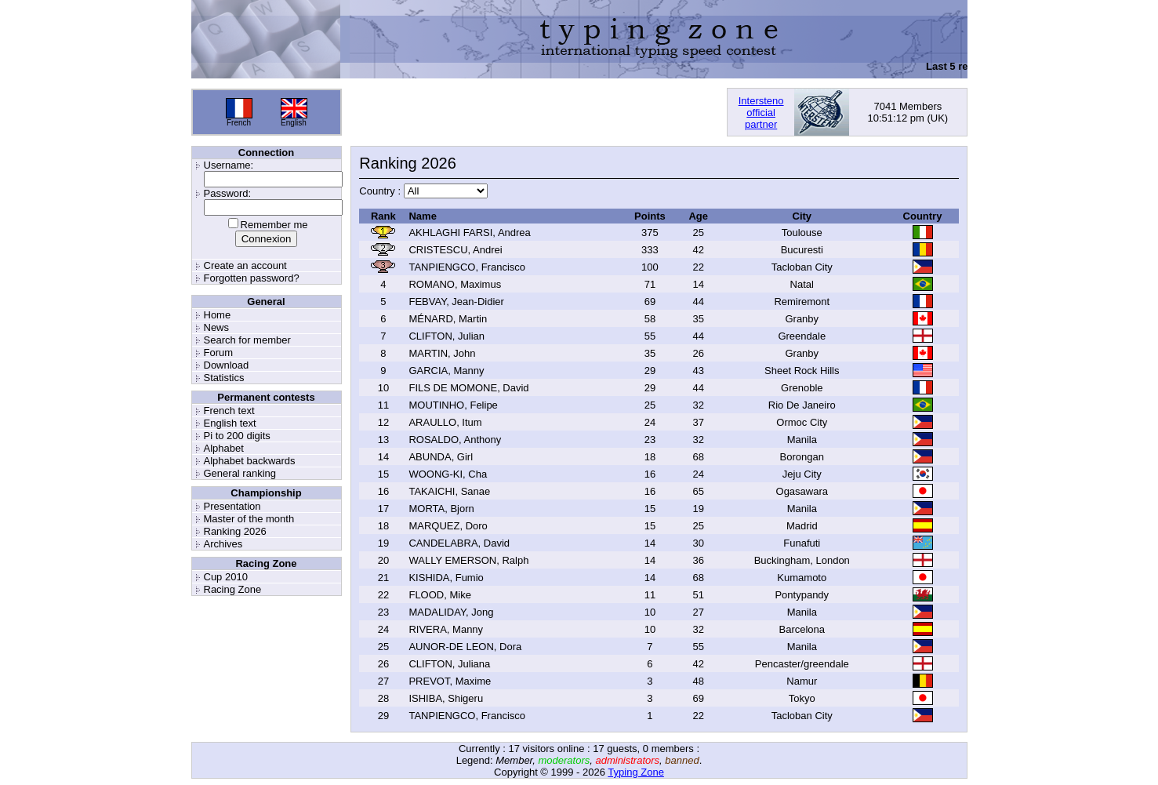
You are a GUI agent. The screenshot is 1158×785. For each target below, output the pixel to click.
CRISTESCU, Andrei (455, 250)
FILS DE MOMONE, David (468, 388)
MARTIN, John (441, 353)
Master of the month (249, 519)
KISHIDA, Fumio (445, 577)
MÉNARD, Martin (447, 319)
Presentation (232, 506)
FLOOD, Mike (439, 595)
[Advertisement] (533, 112)
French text (229, 410)
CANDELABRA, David (459, 543)
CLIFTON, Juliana (449, 664)
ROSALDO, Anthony (454, 439)
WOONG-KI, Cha (447, 474)
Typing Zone (636, 772)
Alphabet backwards (250, 461)
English (294, 122)
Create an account (245, 265)
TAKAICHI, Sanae (449, 491)
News (217, 327)
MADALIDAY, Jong (450, 612)
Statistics (224, 377)
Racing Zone (233, 589)
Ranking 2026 (235, 531)
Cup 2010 (226, 577)
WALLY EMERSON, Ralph (468, 560)
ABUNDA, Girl (440, 457)
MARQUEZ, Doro (447, 526)
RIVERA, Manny (445, 629)
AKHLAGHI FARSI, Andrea (469, 232)
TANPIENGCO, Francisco (466, 267)
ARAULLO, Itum (444, 422)
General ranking (240, 473)
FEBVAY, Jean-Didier (455, 301)
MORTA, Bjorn (441, 508)
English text (230, 423)
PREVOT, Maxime (449, 681)
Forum (219, 352)
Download (226, 365)
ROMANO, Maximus (454, 284)
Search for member (247, 340)
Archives (223, 544)
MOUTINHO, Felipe (452, 405)
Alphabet (224, 448)
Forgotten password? (251, 278)
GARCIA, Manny (446, 370)
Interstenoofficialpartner (761, 112)
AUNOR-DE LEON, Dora (464, 646)
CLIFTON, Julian (446, 336)
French (239, 122)
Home (217, 315)
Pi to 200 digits (237, 436)
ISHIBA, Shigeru (445, 698)
